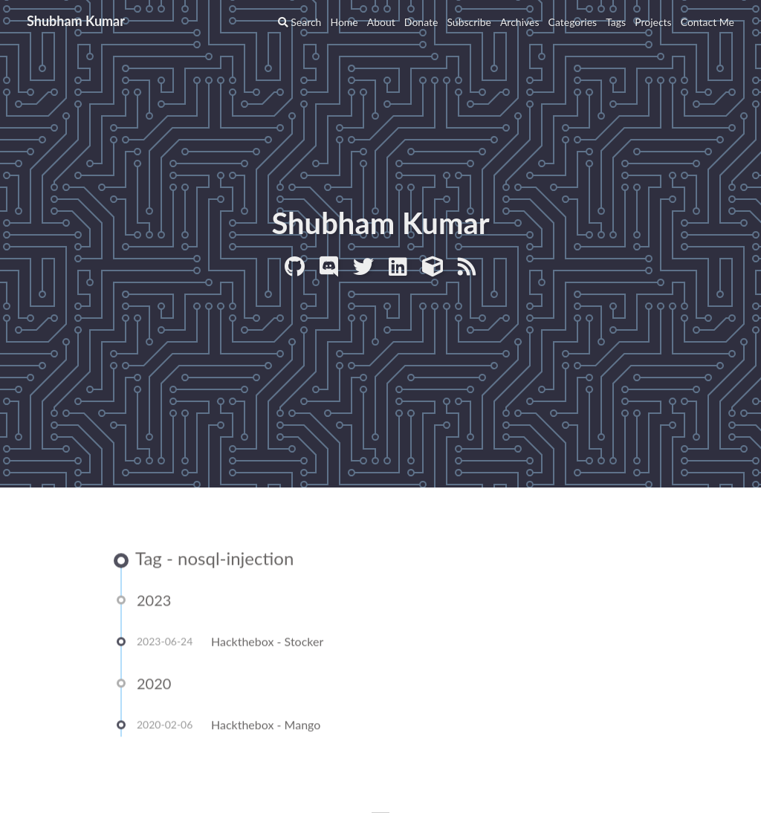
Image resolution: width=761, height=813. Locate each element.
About (381, 22)
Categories (573, 22)
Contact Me (707, 22)
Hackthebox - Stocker (267, 642)
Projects (653, 22)
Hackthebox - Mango (265, 726)
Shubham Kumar (76, 21)
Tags (616, 22)
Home (343, 22)
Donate (421, 22)
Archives (520, 22)
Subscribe (469, 22)
